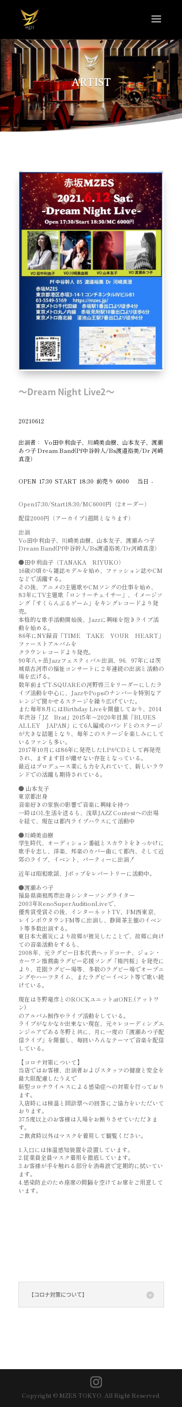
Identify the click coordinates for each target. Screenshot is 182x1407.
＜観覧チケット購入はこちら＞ (86, 1218)
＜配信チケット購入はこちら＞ (86, 1247)
